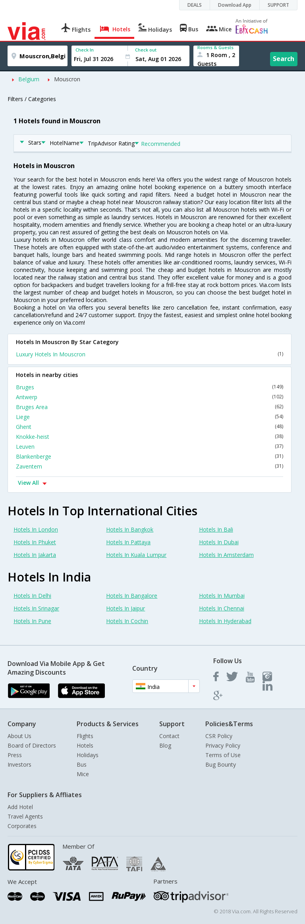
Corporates (22, 826)
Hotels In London (36, 529)
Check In (84, 50)
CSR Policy (218, 736)
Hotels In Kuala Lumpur (136, 555)
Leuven (149, 446)
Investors (19, 764)
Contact (169, 736)
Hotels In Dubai (219, 542)
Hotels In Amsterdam (226, 555)
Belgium (28, 79)
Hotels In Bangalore (131, 595)
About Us (19, 736)
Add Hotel (20, 807)
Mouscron (67, 79)
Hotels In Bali (216, 529)
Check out (145, 50)
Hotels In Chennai (221, 608)
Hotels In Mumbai (222, 595)
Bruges (149, 387)
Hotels (85, 745)
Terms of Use (223, 755)
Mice (83, 774)
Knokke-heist (149, 436)
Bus (82, 764)
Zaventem (149, 466)
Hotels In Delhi (32, 595)
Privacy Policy (222, 745)
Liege (149, 417)
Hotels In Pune (32, 621)
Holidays (87, 755)
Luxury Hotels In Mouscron (149, 354)
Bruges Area (149, 407)
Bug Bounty (220, 764)
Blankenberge (149, 456)
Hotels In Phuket (35, 542)
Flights (85, 736)
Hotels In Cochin (127, 621)
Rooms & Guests (215, 47)
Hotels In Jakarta (35, 555)
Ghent (149, 426)
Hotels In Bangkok (129, 529)
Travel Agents (25, 816)
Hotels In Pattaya (128, 542)
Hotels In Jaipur (125, 608)
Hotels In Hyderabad (225, 621)
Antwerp (149, 397)
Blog (165, 745)
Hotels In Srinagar (36, 608)
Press (15, 755)
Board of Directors (32, 745)
